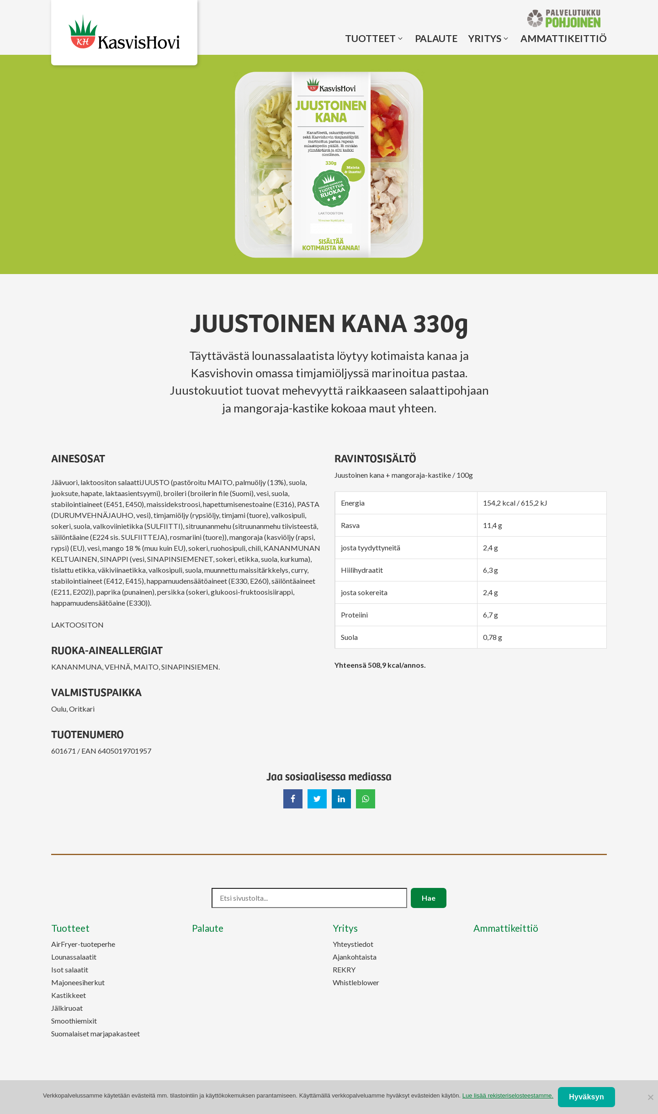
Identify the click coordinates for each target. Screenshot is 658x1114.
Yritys (484, 38)
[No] (650, 1097)
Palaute (436, 38)
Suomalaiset (95, 1033)
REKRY (344, 969)
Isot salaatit (69, 969)
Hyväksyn (586, 1097)
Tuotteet (370, 38)
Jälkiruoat (67, 1007)
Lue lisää (507, 1095)
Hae (428, 897)
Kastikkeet (68, 995)
